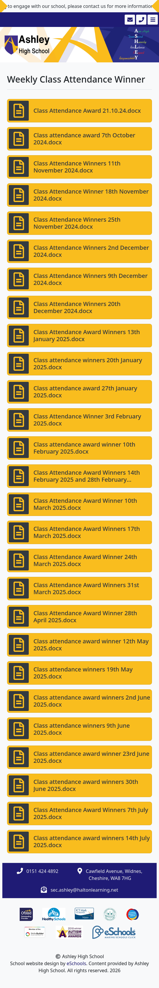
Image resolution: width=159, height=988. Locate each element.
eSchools (76, 963)
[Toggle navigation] (152, 20)
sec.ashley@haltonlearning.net (84, 890)
